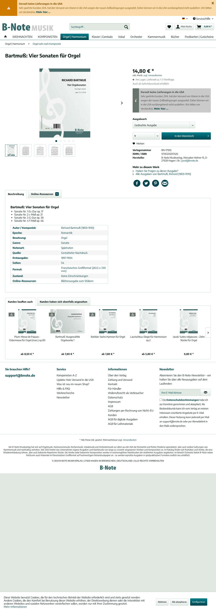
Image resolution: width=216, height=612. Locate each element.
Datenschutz (115, 397)
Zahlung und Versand (120, 379)
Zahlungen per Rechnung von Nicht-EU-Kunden (131, 413)
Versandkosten (130, 440)
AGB (110, 406)
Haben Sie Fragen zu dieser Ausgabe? (155, 170)
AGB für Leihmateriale (120, 423)
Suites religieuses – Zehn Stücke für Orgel (189, 338)
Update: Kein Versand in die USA (75, 379)
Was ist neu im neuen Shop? (73, 384)
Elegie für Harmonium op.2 (148, 338)
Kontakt (112, 384)
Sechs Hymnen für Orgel (108, 336)
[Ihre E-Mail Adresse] (180, 392)
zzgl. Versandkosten (152, 75)
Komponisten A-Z (67, 375)
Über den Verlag (117, 375)
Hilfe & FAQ (63, 388)
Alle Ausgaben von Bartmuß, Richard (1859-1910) (162, 173)
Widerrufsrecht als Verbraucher (125, 392)
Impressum (114, 401)
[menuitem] (99, 26)
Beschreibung (16, 194)
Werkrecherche (65, 392)
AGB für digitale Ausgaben (123, 419)
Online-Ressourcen (45, 194)
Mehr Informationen (15, 606)
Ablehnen (162, 602)
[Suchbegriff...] (99, 26)
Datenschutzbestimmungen (182, 399)
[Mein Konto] (184, 26)
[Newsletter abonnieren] (205, 392)
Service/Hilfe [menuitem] (202, 18)
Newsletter (63, 397)
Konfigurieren (198, 602)
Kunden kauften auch (20, 301)
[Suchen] (126, 26)
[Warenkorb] (204, 26)
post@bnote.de (190, 160)
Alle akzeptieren (179, 602)
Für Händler (114, 388)
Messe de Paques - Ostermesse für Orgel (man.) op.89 (27, 338)
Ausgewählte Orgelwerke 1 (67, 338)
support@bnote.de (20, 375)
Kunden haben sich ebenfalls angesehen (63, 301)
